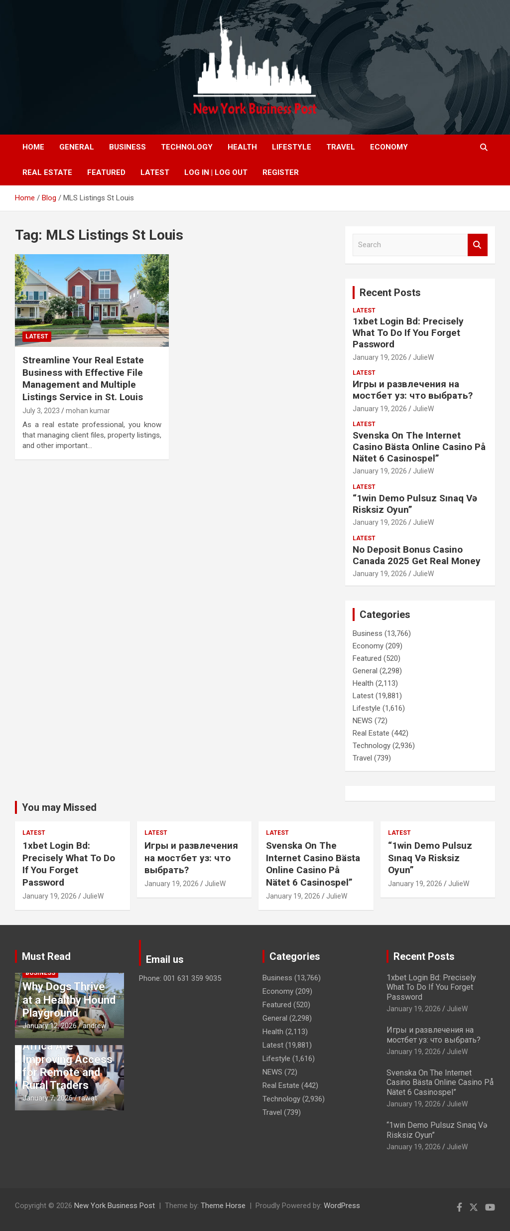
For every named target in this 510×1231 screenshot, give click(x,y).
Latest (154, 172)
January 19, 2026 (380, 357)
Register (280, 172)
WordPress (342, 1205)
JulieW (423, 357)
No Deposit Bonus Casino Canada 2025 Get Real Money (417, 555)
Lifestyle (291, 147)
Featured (106, 172)
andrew (95, 1026)
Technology (187, 147)
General (76, 147)
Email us (165, 959)
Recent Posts (390, 293)
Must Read (46, 956)
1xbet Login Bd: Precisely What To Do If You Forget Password (408, 332)
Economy (389, 147)
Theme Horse (223, 1205)
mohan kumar (88, 411)
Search (478, 245)
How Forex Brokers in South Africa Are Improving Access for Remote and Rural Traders (67, 1052)
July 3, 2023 (41, 411)
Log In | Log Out (216, 172)
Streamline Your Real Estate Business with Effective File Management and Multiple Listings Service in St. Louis (83, 378)
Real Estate (47, 172)
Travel (340, 147)
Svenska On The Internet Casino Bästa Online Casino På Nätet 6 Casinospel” (419, 447)
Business (127, 147)
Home (33, 147)
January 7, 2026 (47, 1098)
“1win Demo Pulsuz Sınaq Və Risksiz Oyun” (415, 503)
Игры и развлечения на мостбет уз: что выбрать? (413, 389)
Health (242, 147)
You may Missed (59, 807)
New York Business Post (114, 1205)
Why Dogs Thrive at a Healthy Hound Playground (69, 999)
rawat (88, 1098)
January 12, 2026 (49, 1026)
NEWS (363, 720)
